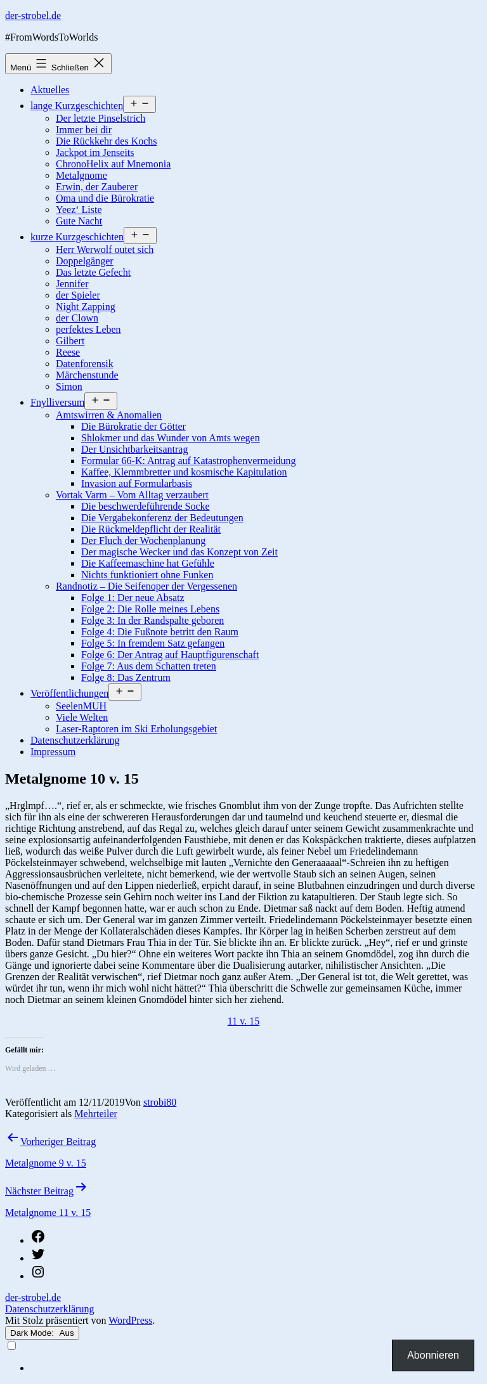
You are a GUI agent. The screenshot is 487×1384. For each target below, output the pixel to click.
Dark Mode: (42, 1333)
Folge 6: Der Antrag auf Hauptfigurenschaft (170, 654)
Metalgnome (81, 175)
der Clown (77, 318)
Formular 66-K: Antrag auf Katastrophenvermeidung (188, 460)
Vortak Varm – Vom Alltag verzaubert (132, 494)
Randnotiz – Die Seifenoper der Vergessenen (146, 586)
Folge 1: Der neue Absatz (133, 597)
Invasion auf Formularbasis (136, 483)
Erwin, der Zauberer (97, 186)
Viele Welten (82, 717)
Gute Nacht (79, 221)
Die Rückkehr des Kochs (106, 141)
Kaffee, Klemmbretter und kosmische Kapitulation (184, 472)
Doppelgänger (85, 260)
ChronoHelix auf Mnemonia (113, 163)
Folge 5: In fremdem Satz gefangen (152, 643)
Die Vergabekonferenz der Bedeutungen (162, 517)
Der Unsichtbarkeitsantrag (134, 449)
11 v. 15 (243, 1021)
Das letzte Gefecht (93, 272)
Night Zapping (85, 306)
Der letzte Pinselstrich (100, 118)
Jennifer (72, 283)
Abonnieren (433, 1355)
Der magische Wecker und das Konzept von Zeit (179, 551)
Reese (68, 352)
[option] (256, 1368)
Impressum (52, 751)
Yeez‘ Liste (79, 209)
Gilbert (70, 340)
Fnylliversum (57, 402)
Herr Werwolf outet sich (104, 249)
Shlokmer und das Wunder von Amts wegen (170, 437)
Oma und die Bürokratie (105, 198)
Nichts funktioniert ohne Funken (147, 574)
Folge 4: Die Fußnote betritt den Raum (159, 631)
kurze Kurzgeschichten (77, 236)
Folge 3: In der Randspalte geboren (152, 620)
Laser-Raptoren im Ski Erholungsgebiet (136, 728)
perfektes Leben (88, 329)
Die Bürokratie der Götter (133, 426)
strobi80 (159, 1102)
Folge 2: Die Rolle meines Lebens (150, 609)
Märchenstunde (87, 375)
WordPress (130, 1320)
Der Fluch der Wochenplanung (143, 540)
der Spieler (78, 295)
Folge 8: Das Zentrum (126, 677)
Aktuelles (49, 89)
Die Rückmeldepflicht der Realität (151, 529)
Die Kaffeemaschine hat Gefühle (147, 563)
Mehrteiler (95, 1113)
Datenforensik (85, 363)
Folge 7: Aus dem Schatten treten (148, 666)
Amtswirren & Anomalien (109, 415)
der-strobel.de (33, 15)
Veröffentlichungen (69, 693)
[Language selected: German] (243, 1357)
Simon (69, 386)
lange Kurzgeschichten (76, 105)
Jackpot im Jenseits (95, 152)
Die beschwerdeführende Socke (145, 506)
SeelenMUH (81, 706)
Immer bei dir (84, 129)
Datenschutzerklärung (74, 740)
